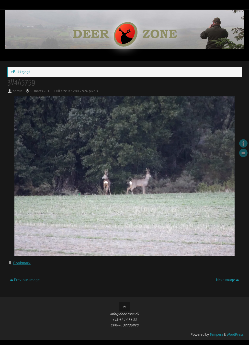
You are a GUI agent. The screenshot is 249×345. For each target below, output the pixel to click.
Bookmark (22, 263)
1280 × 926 (79, 91)
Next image (227, 280)
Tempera (216, 335)
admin (17, 91)
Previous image (25, 280)
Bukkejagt (20, 72)
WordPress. (235, 335)
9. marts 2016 (41, 91)
